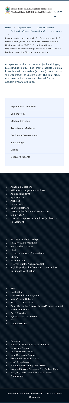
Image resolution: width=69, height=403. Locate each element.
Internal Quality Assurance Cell (27, 263)
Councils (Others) (20, 207)
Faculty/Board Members (24, 242)
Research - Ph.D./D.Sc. (23, 302)
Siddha (14, 149)
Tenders (15, 341)
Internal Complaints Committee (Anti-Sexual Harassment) (34, 220)
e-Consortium (18, 260)
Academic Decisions (21, 186)
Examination (17, 214)
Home (8, 27)
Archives (15, 200)
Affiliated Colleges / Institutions (28, 190)
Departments (24, 27)
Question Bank (19, 323)
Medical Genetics (20, 120)
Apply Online (17, 197)
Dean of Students (45, 27)
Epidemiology (18, 113)
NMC (13, 288)
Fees (13, 249)
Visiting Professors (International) (28, 31)
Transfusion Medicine (23, 128)
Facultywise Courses (22, 246)
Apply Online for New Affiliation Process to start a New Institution (37, 308)
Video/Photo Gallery (22, 299)
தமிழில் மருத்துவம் (20, 362)
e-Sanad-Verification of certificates (30, 344)
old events (56, 31)
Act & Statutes (19, 313)
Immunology (17, 142)
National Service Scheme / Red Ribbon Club (34, 369)
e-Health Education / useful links (28, 365)
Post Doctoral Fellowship (24, 239)
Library (14, 256)
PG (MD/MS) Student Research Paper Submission (31, 374)
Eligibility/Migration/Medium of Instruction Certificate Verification (34, 269)
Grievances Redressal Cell (25, 358)
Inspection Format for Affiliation (28, 253)
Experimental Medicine (23, 106)
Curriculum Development (24, 135)
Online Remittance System (25, 295)
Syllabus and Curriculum (24, 316)
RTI (12, 320)
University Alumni (20, 348)
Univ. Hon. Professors (22, 351)
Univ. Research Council (23, 355)
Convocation (17, 204)
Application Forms (20, 193)
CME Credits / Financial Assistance (30, 211)
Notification (17, 292)
